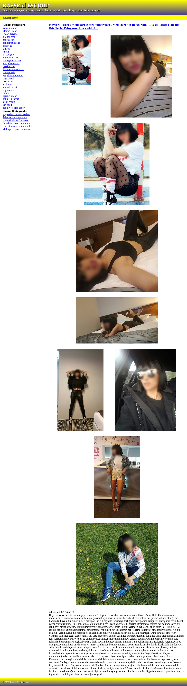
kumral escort (10, 87)
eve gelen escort (11, 63)
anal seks (7, 84)
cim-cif (6, 48)
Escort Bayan (10, 33)
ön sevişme (8, 54)
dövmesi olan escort (13, 69)
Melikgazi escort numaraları (17, 129)
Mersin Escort (10, 31)
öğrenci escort (10, 96)
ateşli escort (9, 101)
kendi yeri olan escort (14, 107)
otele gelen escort (12, 60)
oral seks (7, 45)
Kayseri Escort (10, 17)
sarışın (6, 51)
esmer (6, 93)
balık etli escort (11, 98)
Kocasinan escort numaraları (18, 126)
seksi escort (9, 66)
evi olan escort (10, 57)
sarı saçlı (7, 104)
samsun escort (10, 28)
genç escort (8, 39)
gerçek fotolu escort (13, 75)
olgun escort (9, 90)
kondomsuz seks (11, 42)
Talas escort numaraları (15, 117)
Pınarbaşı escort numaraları (17, 123)
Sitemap (25, 682)
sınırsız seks (9, 72)
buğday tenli (9, 36)
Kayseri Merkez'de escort (16, 120)
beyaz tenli (8, 78)
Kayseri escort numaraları (16, 114)
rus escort (8, 81)
